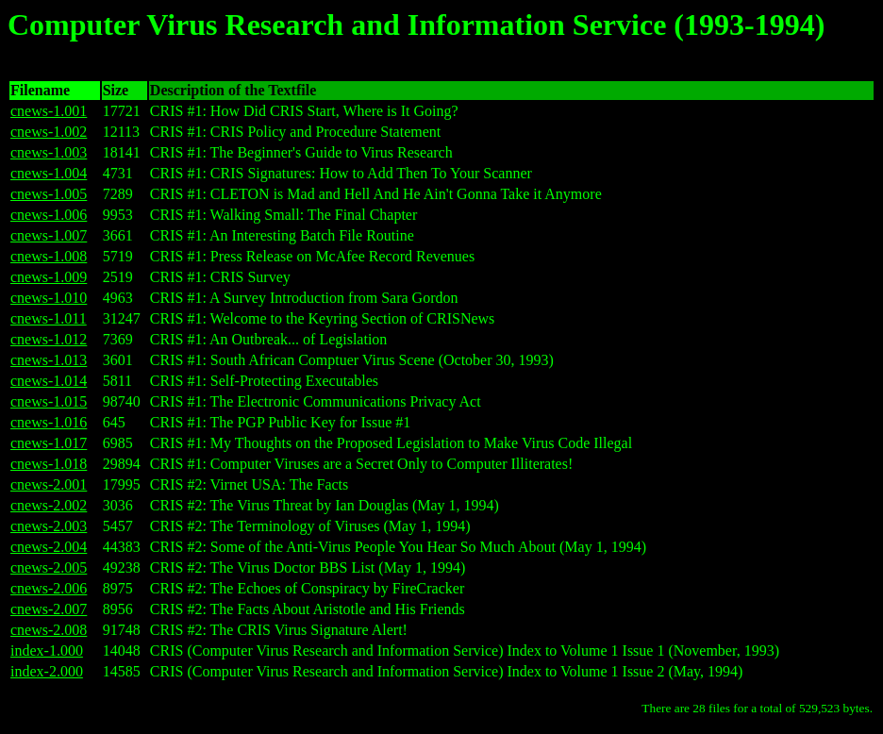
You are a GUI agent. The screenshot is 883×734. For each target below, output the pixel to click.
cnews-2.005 (48, 567)
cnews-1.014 (48, 381)
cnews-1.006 (48, 215)
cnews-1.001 (48, 111)
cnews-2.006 (48, 588)
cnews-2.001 (48, 484)
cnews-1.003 (48, 152)
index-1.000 (46, 650)
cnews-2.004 (48, 547)
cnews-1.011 (48, 318)
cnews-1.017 (48, 443)
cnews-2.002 (48, 505)
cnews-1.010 (48, 298)
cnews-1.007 (48, 235)
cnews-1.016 (48, 422)
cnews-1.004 (48, 173)
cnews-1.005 (48, 194)
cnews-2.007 (48, 609)
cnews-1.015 (48, 401)
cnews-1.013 (48, 360)
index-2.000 (46, 671)
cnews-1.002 (48, 132)
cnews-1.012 (48, 339)
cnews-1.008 (48, 256)
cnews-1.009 (48, 277)
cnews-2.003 (48, 526)
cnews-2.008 (48, 630)
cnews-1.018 (48, 464)
